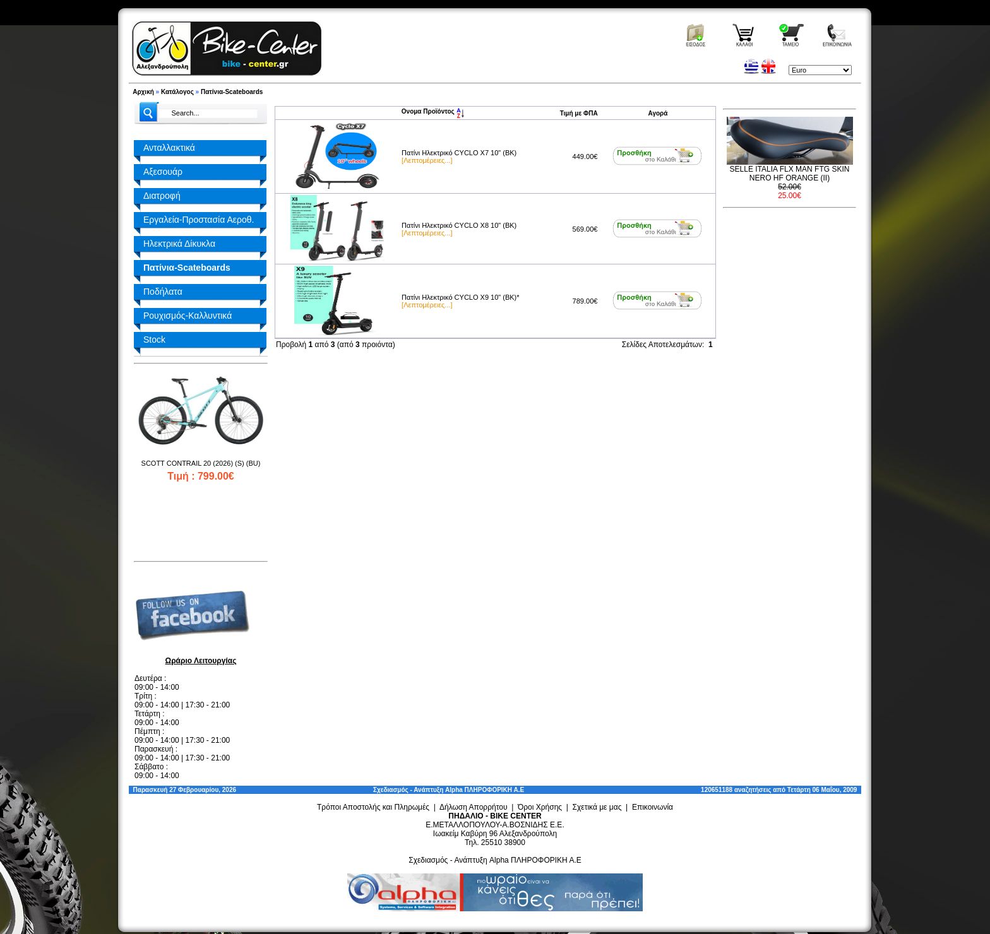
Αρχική (143, 91)
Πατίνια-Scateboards (232, 91)
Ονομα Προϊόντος (433, 111)
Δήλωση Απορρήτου (473, 807)
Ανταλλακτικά (169, 148)
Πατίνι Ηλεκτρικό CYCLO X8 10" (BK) (459, 225)
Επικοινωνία (652, 807)
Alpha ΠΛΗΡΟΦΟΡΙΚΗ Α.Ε (484, 789)
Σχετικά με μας (597, 807)
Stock (154, 339)
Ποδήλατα (162, 292)
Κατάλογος (177, 91)
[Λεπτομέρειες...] (427, 160)
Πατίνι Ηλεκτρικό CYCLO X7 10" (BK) (459, 153)
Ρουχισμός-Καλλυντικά (187, 315)
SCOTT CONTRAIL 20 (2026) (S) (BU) (201, 463)
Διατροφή (162, 196)
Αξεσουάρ (162, 172)
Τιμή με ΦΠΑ (579, 113)
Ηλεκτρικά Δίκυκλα (179, 244)
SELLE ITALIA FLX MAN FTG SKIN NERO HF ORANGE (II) (790, 173)
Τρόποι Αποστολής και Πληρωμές (373, 807)
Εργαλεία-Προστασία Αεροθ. (198, 220)
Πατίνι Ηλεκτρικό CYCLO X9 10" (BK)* (460, 297)
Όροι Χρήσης (540, 807)
